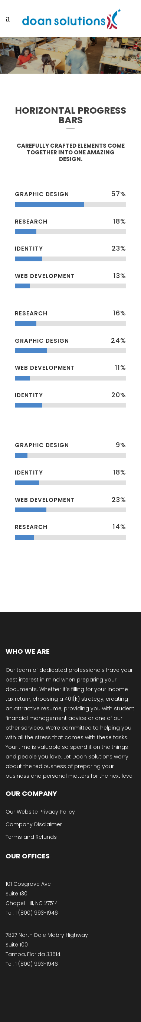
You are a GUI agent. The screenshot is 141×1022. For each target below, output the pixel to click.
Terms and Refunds (31, 837)
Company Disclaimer (34, 824)
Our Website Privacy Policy (40, 811)
